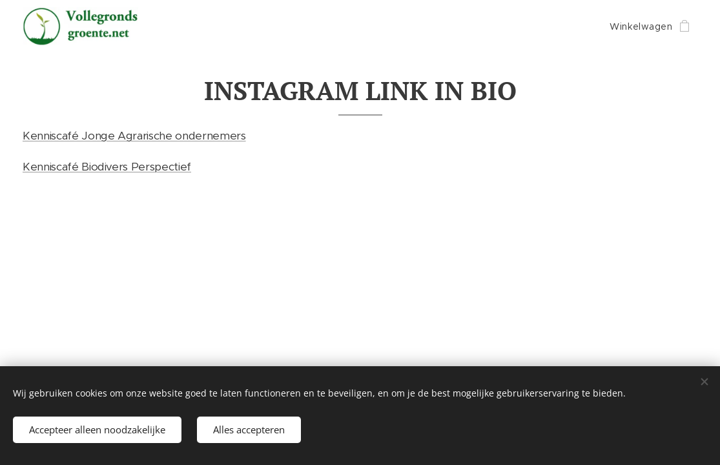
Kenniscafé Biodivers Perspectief (107, 167)
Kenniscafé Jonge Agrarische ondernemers (134, 136)
